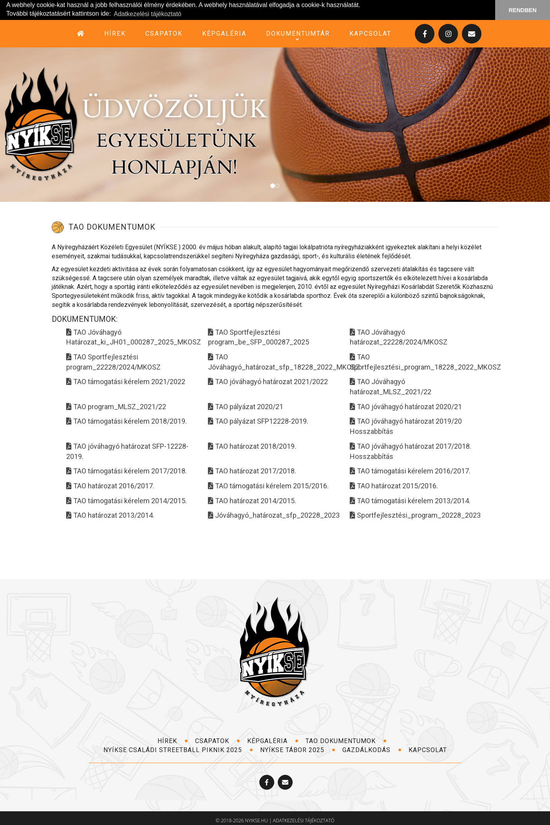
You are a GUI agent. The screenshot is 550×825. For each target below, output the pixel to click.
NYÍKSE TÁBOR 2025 (297, 750)
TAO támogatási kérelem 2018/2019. (126, 421)
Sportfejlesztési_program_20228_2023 (415, 515)
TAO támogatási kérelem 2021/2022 (125, 381)
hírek (115, 33)
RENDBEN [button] (522, 10)
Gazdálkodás (372, 750)
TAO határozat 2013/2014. (110, 515)
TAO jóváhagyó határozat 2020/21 (406, 407)
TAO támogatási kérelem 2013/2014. (410, 501)
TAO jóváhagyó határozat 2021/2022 (268, 381)
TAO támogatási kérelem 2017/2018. (126, 471)
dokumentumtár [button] (298, 34)
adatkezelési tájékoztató (304, 820)
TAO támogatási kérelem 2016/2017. (410, 471)
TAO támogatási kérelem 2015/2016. (268, 486)
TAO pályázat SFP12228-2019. (258, 421)
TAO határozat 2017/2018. (252, 471)
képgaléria (224, 33)
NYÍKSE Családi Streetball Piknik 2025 (178, 750)
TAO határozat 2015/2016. (394, 486)
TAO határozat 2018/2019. (252, 446)
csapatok (164, 33)
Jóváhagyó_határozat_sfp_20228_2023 (274, 515)
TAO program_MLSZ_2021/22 (116, 407)
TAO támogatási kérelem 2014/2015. (126, 501)
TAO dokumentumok (346, 741)
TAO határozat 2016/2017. (110, 486)
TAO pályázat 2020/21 (245, 407)
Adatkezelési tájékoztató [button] (147, 14)
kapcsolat (370, 33)
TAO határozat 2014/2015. (252, 501)
